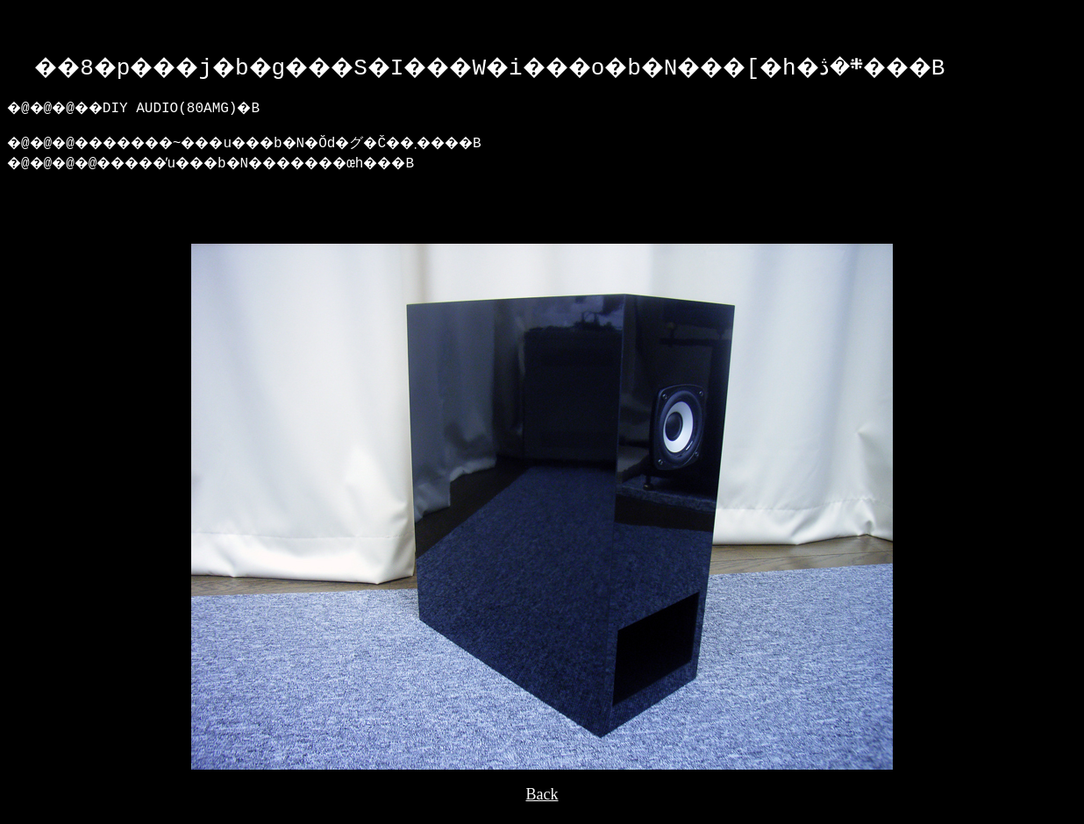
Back (542, 807)
